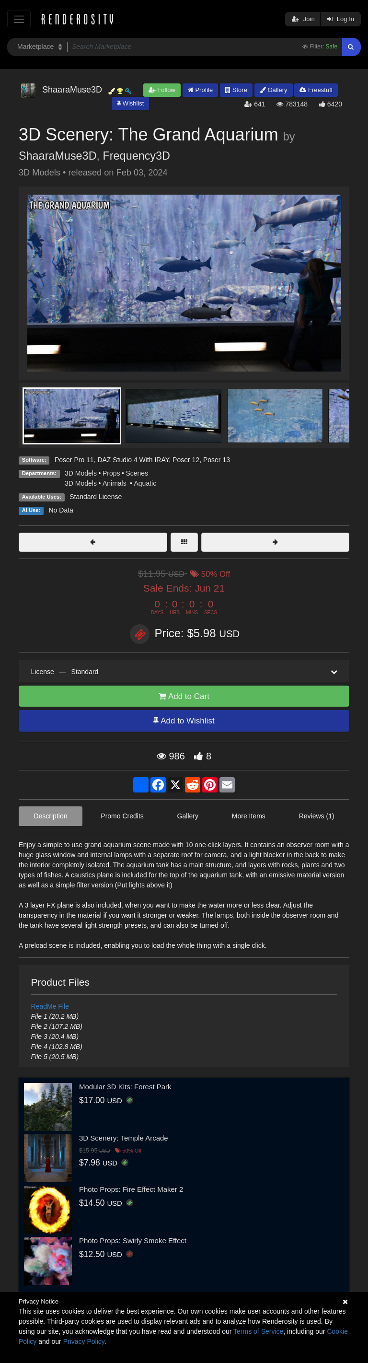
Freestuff (316, 89)
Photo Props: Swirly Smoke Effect (132, 1240)
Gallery (274, 89)
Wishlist (130, 103)
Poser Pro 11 (74, 460)
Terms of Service (258, 1331)
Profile (200, 89)
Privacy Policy (83, 1341)
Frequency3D (136, 156)
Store (236, 89)
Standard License (95, 497)
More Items (248, 816)
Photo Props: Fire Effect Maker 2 (131, 1189)
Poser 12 (185, 460)
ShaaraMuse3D (58, 156)
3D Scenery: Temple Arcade (123, 1138)
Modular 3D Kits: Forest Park (125, 1087)
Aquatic (145, 483)
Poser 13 (216, 460)
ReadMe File (50, 1006)
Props (111, 473)
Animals (115, 483)
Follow (162, 89)
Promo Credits (122, 816)
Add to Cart (184, 696)
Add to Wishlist (183, 720)
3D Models (81, 473)
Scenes (137, 473)
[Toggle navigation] (19, 19)
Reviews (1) (316, 816)
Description (50, 816)
